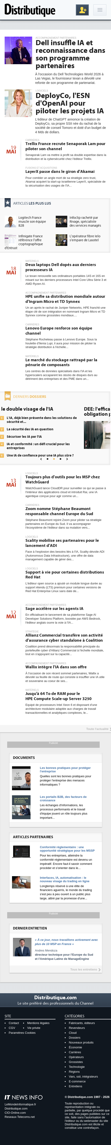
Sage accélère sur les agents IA (54, 608)
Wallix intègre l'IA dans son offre (56, 667)
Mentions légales (38, 1023)
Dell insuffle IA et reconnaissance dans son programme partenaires (70, 54)
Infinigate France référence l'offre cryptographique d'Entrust (24, 242)
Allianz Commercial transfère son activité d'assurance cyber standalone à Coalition (64, 638)
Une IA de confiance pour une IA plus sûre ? (69, 455)
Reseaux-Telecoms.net (20, 1117)
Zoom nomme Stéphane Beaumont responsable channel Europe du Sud (59, 511)
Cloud (73, 1032)
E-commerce (77, 1081)
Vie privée (33, 1028)
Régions (74, 1071)
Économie (75, 1047)
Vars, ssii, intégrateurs (83, 1076)
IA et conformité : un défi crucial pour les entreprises (67, 446)
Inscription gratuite (82, 10)
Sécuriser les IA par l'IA (53, 437)
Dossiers (74, 1037)
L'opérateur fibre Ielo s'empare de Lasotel (85, 238)
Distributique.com (16, 1108)
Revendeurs (77, 1028)
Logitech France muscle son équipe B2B (32, 222)
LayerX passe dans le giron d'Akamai (60, 171)
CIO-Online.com (15, 1112)
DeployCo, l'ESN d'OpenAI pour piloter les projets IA (70, 103)
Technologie (77, 1067)
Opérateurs (76, 1057)
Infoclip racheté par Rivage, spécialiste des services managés (85, 222)
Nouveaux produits (81, 1042)
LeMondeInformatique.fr (20, 1104)
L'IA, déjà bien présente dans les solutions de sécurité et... (71, 420)
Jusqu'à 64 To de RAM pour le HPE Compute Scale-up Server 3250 (58, 696)
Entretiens (75, 1086)
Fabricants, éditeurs (82, 1023)
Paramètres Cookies (22, 1032)
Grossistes (76, 1062)
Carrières (75, 1052)
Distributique (30, 9)
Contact (14, 1023)
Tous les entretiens (83, 969)
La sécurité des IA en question (59, 429)
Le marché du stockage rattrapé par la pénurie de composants (61, 363)
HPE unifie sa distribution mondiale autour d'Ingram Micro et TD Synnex (65, 299)
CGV (12, 1028)
